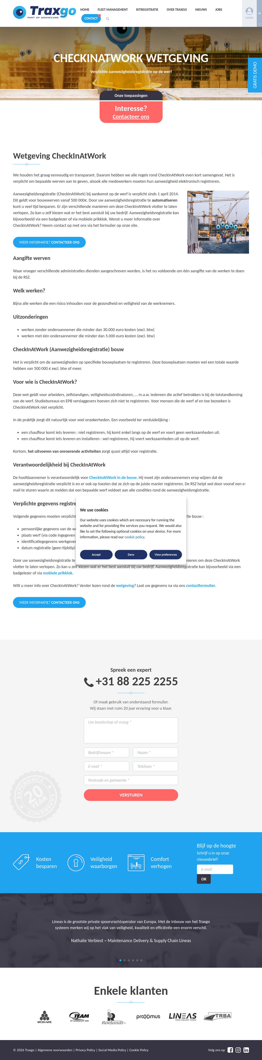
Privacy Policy (85, 1050)
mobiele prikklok (57, 572)
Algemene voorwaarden (55, 1050)
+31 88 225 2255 (137, 681)
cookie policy (134, 537)
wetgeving (125, 585)
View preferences (166, 555)
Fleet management (113, 10)
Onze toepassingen (131, 95)
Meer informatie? (49, 242)
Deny (131, 555)
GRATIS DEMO (255, 75)
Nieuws (201, 10)
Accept (96, 555)
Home (84, 10)
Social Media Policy (112, 1050)
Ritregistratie (147, 10)
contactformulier (200, 585)
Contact (90, 18)
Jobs (218, 10)
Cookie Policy (139, 1050)
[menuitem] (259, 13)
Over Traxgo (177, 10)
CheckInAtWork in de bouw (113, 477)
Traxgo (44, 12)
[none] (259, 13)
